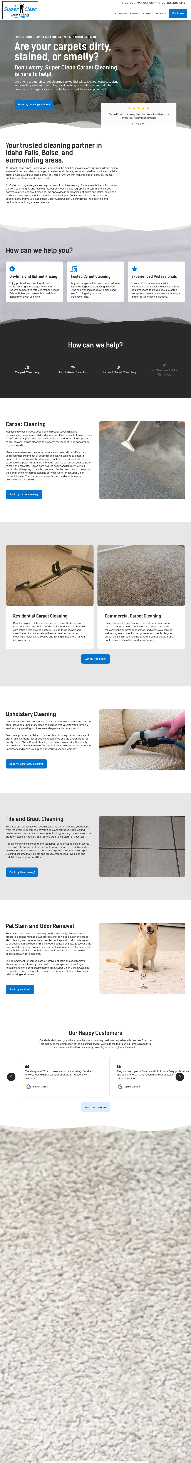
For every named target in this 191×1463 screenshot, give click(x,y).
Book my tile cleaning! (22, 872)
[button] (120, 13)
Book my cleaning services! (34, 104)
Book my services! (19, 989)
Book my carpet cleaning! (24, 494)
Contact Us (160, 13)
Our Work (147, 13)
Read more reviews (95, 1107)
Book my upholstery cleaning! (26, 763)
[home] (21, 13)
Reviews (134, 13)
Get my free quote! (95, 658)
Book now (178, 13)
